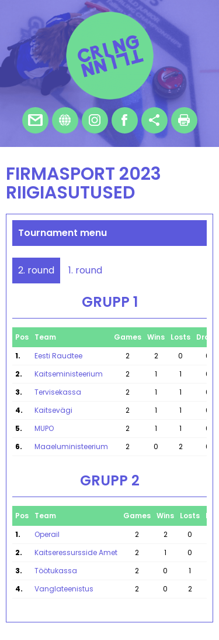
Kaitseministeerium (68, 374)
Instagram (95, 120)
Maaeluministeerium (71, 446)
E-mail (35, 120)
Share (154, 120)
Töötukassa (55, 571)
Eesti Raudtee (58, 356)
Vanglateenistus (63, 589)
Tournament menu (62, 232)
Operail (47, 534)
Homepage (65, 120)
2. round (36, 270)
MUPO (44, 428)
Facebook (125, 120)
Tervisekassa (57, 392)
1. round (85, 270)
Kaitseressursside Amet (75, 552)
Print (184, 120)
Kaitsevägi (53, 410)
